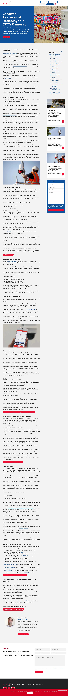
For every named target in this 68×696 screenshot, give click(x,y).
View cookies (37, 693)
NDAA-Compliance (11, 260)
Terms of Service (62, 665)
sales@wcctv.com (52, 2)
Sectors (9, 687)
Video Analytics (54, 81)
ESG (16, 687)
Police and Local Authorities (9, 114)
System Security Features (54, 65)
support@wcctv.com (61, 2)
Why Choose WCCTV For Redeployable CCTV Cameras (55, 93)
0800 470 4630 (43, 2)
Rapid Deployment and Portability (55, 59)
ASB (22, 550)
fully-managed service (22, 598)
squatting (26, 570)
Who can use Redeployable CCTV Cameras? (55, 89)
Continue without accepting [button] (62, 690)
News (19, 687)
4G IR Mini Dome (32, 308)
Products (4, 687)
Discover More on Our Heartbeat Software (14, 461)
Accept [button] (29, 693)
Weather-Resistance (55, 73)
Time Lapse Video (23, 526)
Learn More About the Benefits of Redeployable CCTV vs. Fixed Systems (20, 411)
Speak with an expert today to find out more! (14, 607)
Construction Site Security (10, 562)
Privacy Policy (55, 665)
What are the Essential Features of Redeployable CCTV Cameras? (55, 55)
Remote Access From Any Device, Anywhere (56, 62)
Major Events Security (9, 565)
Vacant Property (8, 569)
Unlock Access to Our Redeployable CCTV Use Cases (16, 573)
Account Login (50, 4)
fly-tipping (25, 553)
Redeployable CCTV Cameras (10, 52)
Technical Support (24, 687)
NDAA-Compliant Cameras (54, 68)
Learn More (7, 37)
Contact (31, 687)
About (13, 687)
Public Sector (8, 78)
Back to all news (23, 631)
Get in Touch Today (8, 254)
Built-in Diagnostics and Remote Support (56, 79)
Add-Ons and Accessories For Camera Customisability (56, 85)
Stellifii (9, 231)
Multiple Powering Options (54, 76)
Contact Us (42, 4)
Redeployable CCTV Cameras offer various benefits (20, 506)
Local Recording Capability (54, 71)
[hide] (62, 51)
